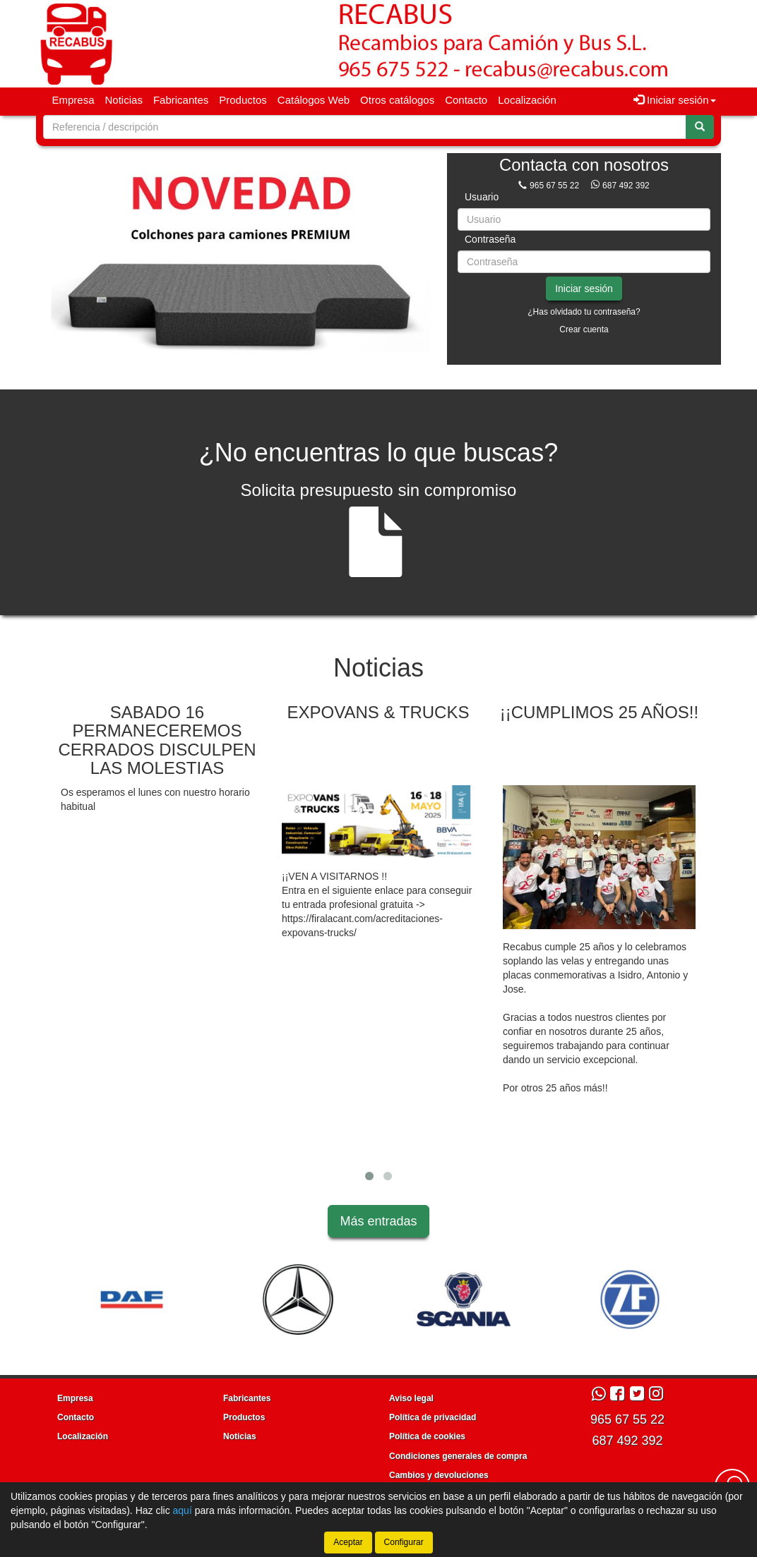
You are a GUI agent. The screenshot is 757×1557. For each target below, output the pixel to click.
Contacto (466, 100)
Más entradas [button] (378, 1221)
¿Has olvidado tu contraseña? (583, 312)
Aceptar (347, 1542)
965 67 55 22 (554, 185)
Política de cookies (427, 1436)
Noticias (124, 100)
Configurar (404, 1542)
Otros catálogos (397, 100)
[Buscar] (700, 127)
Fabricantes (180, 100)
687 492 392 (626, 185)
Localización (527, 100)
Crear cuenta (583, 329)
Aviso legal (411, 1398)
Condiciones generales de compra (458, 1456)
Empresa (73, 100)
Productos (243, 100)
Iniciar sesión (584, 288)
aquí (182, 1510)
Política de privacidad (432, 1417)
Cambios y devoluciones (439, 1475)
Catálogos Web (314, 100)
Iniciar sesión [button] (674, 100)
